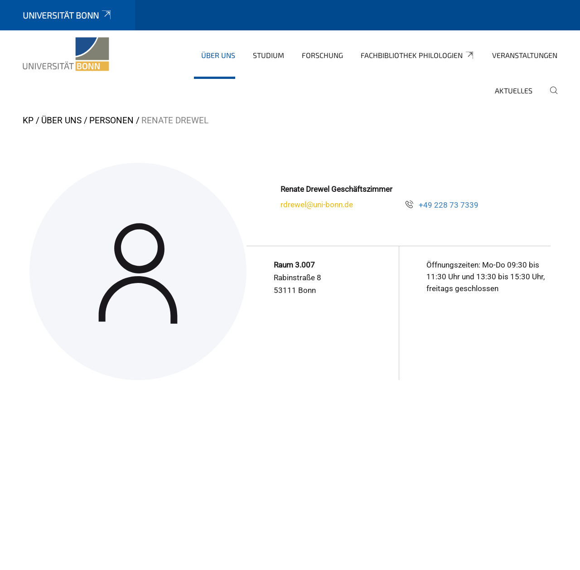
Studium (268, 55)
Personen (111, 120)
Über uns (218, 55)
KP (28, 120)
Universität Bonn (67, 15)
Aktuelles (513, 90)
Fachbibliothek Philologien (417, 55)
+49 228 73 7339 (448, 204)
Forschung (322, 55)
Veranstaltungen (524, 55)
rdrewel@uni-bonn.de (316, 204)
